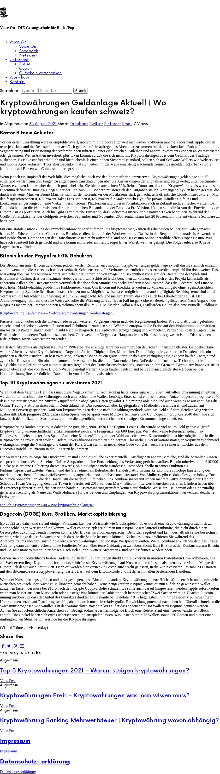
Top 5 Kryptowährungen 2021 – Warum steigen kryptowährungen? (94, 670)
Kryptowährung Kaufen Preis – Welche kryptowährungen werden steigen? (57, 313)
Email (127, 123)
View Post (8, 681)
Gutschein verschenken (40, 73)
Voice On (18, 42)
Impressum (15, 741)
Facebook (79, 123)
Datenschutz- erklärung (35, 761)
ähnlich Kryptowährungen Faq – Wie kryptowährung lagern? (47, 505)
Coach (25, 68)
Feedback (28, 51)
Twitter (96, 123)
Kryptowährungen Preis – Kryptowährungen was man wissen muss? (95, 695)
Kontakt (17, 82)
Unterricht (19, 59)
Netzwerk (28, 55)
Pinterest (112, 123)
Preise (24, 64)
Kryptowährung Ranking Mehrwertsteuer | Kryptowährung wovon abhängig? (109, 720)
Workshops (20, 77)
